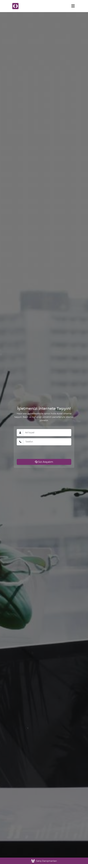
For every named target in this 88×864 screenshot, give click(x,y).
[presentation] (35, 452)
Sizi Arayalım (44, 461)
